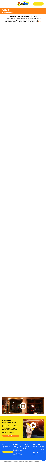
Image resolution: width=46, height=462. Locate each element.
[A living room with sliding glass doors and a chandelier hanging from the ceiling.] (12, 220)
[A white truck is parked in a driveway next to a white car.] (12, 343)
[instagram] (25, 448)
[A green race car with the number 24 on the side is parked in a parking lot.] (33, 343)
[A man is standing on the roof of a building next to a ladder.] (12, 302)
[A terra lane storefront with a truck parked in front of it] (33, 384)
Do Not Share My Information (13, 461)
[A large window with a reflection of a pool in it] (12, 55)
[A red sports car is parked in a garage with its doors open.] (12, 384)
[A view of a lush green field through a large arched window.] (12, 76)
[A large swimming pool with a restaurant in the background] (33, 322)
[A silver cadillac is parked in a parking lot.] (33, 220)
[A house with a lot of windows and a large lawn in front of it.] (12, 179)
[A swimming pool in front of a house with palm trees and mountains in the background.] (33, 158)
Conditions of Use (21, 461)
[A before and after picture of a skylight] (12, 96)
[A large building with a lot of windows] (33, 261)
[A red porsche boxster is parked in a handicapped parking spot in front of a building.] (12, 158)
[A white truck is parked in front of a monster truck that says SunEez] (33, 364)
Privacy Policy (5, 461)
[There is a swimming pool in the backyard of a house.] (12, 240)
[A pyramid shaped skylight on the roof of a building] (33, 76)
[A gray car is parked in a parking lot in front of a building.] (12, 137)
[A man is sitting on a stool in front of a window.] (12, 322)
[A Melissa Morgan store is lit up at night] (12, 261)
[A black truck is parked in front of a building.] (12, 117)
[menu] (2, 3)
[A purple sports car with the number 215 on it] (12, 364)
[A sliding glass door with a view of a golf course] (33, 55)
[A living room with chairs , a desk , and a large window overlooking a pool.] (33, 35)
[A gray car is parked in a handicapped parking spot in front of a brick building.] (33, 96)
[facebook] (23, 448)
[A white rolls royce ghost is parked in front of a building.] (33, 137)
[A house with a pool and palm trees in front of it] (33, 281)
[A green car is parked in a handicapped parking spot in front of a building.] (33, 117)
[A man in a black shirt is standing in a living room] (12, 199)
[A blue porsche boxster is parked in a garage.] (33, 199)
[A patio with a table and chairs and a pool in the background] (12, 35)
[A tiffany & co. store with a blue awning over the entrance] (33, 302)
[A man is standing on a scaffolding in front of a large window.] (12, 281)
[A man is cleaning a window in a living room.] (33, 179)
